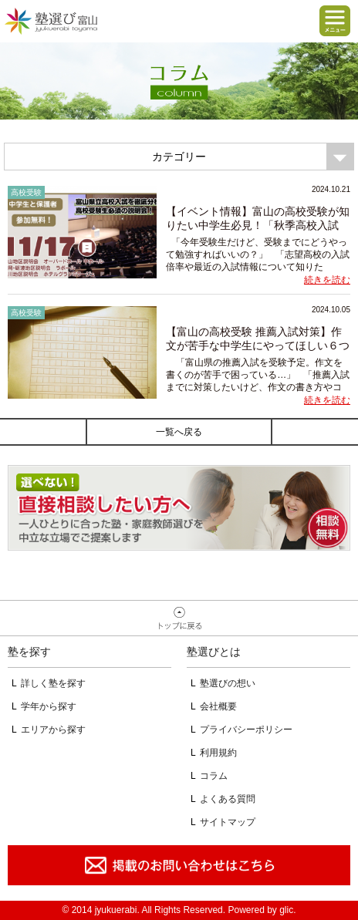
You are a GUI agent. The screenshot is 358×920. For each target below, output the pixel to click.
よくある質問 (227, 799)
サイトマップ (227, 822)
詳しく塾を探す (53, 683)
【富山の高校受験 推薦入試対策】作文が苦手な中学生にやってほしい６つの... (258, 345)
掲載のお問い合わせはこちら (179, 865)
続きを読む (327, 280)
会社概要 (218, 706)
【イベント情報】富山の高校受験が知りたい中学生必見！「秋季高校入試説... (258, 225)
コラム (214, 775)
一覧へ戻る (179, 431)
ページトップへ (179, 618)
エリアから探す (53, 729)
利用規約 (218, 752)
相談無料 (179, 508)
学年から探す (48, 706)
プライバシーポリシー (246, 729)
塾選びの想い (227, 683)
